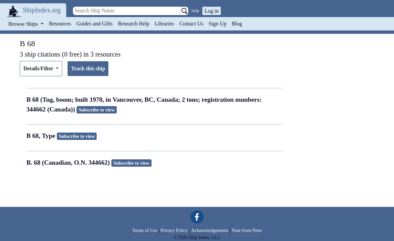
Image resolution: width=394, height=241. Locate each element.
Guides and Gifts (94, 23)
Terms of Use (144, 230)
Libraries (164, 23)
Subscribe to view (97, 109)
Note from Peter (247, 230)
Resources (60, 23)
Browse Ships (23, 24)
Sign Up (217, 23)
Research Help (134, 23)
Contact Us (191, 23)
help (195, 10)
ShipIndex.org (42, 10)
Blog (237, 23)
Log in (211, 11)
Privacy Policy (174, 230)
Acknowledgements (209, 230)
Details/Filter (39, 68)
